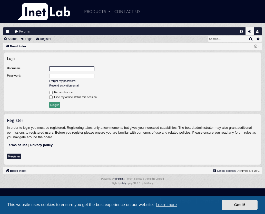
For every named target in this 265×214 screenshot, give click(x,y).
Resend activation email (64, 85)
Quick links (7, 31)
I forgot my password (62, 80)
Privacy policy (41, 145)
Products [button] (95, 11)
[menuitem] (241, 31)
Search (12, 39)
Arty (123, 183)
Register (46, 39)
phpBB (119, 178)
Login (28, 39)
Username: (14, 68)
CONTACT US (127, 11)
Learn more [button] (166, 204)
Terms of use (17, 145)
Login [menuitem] (251, 33)
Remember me (61, 92)
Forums (24, 31)
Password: (14, 75)
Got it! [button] (239, 205)
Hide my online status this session (73, 97)
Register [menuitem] (259, 33)
